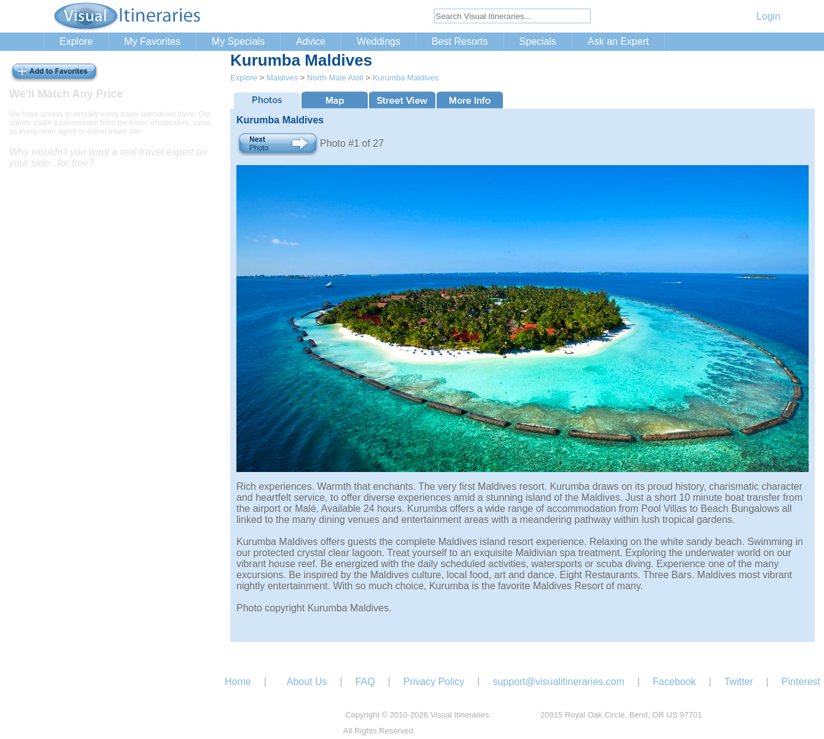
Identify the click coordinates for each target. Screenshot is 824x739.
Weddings (378, 41)
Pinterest (801, 681)
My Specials (238, 41)
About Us (307, 681)
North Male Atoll (335, 77)
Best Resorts (460, 41)
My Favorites (152, 41)
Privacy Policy (434, 681)
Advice (310, 41)
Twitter (738, 681)
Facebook (674, 681)
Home (238, 681)
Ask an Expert (618, 41)
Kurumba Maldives (406, 77)
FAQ (365, 681)
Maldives (282, 77)
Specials (537, 41)
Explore (76, 41)
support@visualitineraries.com (558, 681)
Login (768, 16)
